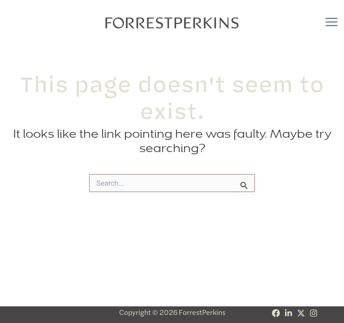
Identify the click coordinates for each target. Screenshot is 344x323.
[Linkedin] (288, 313)
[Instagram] (314, 313)
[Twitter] (301, 313)
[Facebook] (276, 313)
